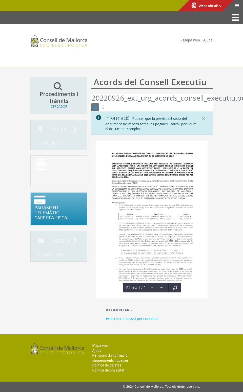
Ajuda (208, 40)
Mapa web (191, 40)
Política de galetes (106, 365)
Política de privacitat (108, 370)
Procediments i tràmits (59, 95)
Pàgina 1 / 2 (136, 287)
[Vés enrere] (91, 98)
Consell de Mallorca (21, 6)
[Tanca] (204, 118)
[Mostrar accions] (103, 107)
